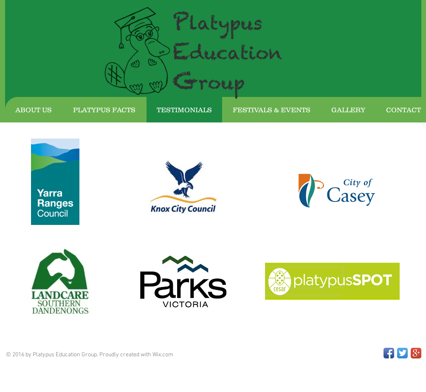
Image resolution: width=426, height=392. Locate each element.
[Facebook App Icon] (389, 353)
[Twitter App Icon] (402, 353)
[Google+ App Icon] (416, 353)
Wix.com (162, 354)
